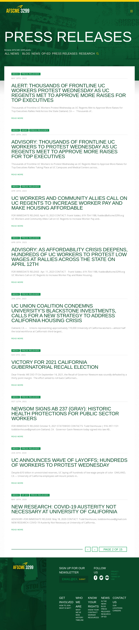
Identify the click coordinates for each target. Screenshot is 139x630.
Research (87, 53)
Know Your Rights (93, 602)
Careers (117, 611)
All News (12, 53)
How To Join (65, 606)
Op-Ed (45, 53)
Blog (26, 53)
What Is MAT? (65, 608)
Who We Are (79, 602)
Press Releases (64, 53)
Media (16, 74)
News (36, 53)
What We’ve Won (78, 612)
